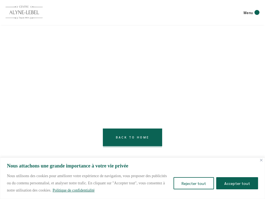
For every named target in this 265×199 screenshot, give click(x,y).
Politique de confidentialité (74, 190)
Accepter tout (237, 183)
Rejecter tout (194, 183)
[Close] (261, 160)
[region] (132, 178)
